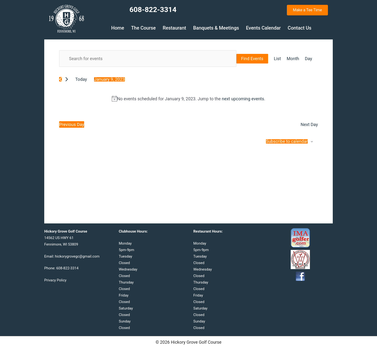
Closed (124, 263)
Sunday (125, 321)
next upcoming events (243, 98)
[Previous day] (60, 79)
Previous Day (71, 124)
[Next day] (66, 79)
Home (117, 28)
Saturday (126, 308)
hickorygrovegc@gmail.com (77, 256)
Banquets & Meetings (216, 28)
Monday (125, 243)
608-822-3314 (67, 268)
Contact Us (299, 28)
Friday (123, 295)
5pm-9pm (126, 250)
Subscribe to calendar (287, 141)
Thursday (126, 282)
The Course (143, 28)
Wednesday (128, 269)
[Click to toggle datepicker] (109, 79)
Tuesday (125, 256)
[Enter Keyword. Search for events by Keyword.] (147, 58)
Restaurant (174, 28)
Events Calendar (263, 28)
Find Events (252, 58)
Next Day (309, 124)
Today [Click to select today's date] (81, 79)
